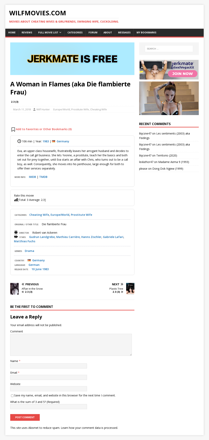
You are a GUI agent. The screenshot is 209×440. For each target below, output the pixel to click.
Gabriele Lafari (113, 237)
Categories (75, 32)
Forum (93, 32)
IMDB (32, 177)
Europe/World (61, 109)
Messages (124, 32)
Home (12, 32)
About (108, 32)
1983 (46, 141)
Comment (16, 331)
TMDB (43, 177)
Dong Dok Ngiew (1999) (167, 168)
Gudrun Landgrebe (42, 237)
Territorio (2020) (166, 155)
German (34, 265)
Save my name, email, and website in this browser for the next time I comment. (65, 395)
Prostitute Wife (80, 109)
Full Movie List (48, 32)
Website (15, 384)
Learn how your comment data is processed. (89, 428)
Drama (29, 251)
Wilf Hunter (43, 109)
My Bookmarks (146, 32)
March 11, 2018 (22, 109)
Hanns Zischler (91, 237)
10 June (36, 269)
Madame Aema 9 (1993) (173, 162)
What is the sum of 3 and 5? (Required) (35, 402)
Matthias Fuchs (24, 241)
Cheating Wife (98, 109)
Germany (63, 141)
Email (14, 372)
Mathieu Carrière (68, 237)
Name (14, 361)
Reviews (27, 32)
